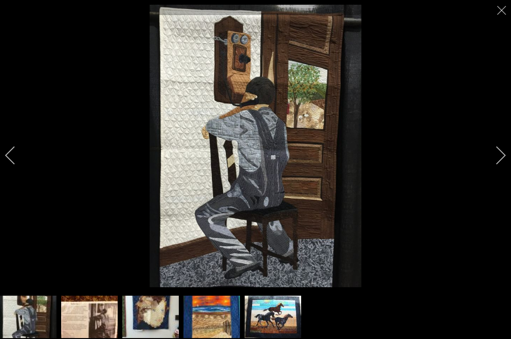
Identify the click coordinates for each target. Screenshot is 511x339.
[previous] (16, 155)
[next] (494, 155)
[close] (502, 10)
